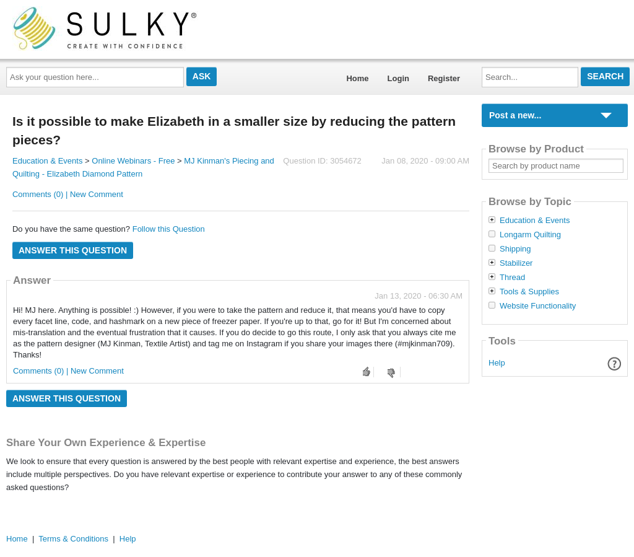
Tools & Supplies (529, 291)
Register (444, 78)
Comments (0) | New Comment (67, 194)
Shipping (515, 249)
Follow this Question (168, 229)
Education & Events (47, 160)
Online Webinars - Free (133, 160)
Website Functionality (538, 306)
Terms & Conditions (73, 538)
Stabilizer (516, 263)
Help (497, 362)
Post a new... (515, 115)
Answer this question (73, 250)
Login (398, 78)
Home (357, 78)
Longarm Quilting (530, 234)
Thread (512, 277)
